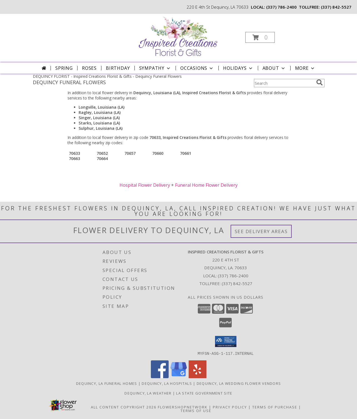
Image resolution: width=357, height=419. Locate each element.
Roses (89, 68)
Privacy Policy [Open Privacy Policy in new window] (230, 406)
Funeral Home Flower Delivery (206, 185)
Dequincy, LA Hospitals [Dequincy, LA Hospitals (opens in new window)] (167, 383)
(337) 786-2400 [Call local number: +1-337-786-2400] (281, 7)
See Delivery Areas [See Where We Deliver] (261, 231)
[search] (319, 82)
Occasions (197, 68)
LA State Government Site (204, 392)
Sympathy (155, 68)
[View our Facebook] (160, 376)
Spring (64, 68)
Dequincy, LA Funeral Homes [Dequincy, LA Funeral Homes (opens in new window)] (106, 383)
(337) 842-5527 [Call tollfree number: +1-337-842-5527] (336, 7)
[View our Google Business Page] (179, 376)
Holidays (238, 68)
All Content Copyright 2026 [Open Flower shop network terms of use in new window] (123, 406)
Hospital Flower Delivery (144, 185)
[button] (260, 37)
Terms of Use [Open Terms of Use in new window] (196, 410)
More (305, 68)
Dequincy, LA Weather (147, 392)
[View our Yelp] (197, 376)
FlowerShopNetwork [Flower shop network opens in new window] (183, 406)
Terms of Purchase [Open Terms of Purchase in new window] (274, 406)
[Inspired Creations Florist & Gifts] (178, 35)
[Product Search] (284, 83)
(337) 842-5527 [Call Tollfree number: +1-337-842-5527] (237, 283)
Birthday (118, 68)
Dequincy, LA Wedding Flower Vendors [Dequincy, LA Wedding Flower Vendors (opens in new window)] (239, 383)
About (274, 68)
